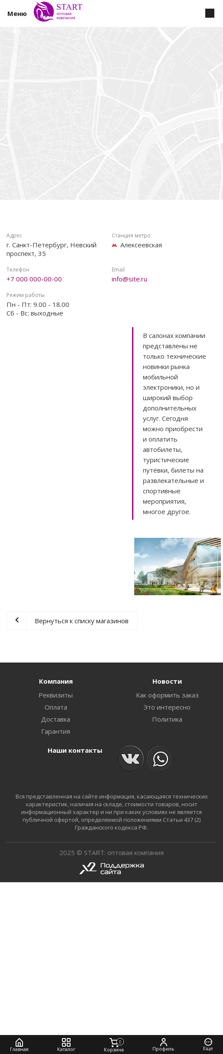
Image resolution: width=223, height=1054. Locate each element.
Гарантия (55, 731)
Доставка (55, 719)
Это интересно (167, 707)
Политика (167, 719)
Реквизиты (56, 695)
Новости (167, 681)
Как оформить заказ (167, 695)
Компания (56, 681)
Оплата (56, 707)
